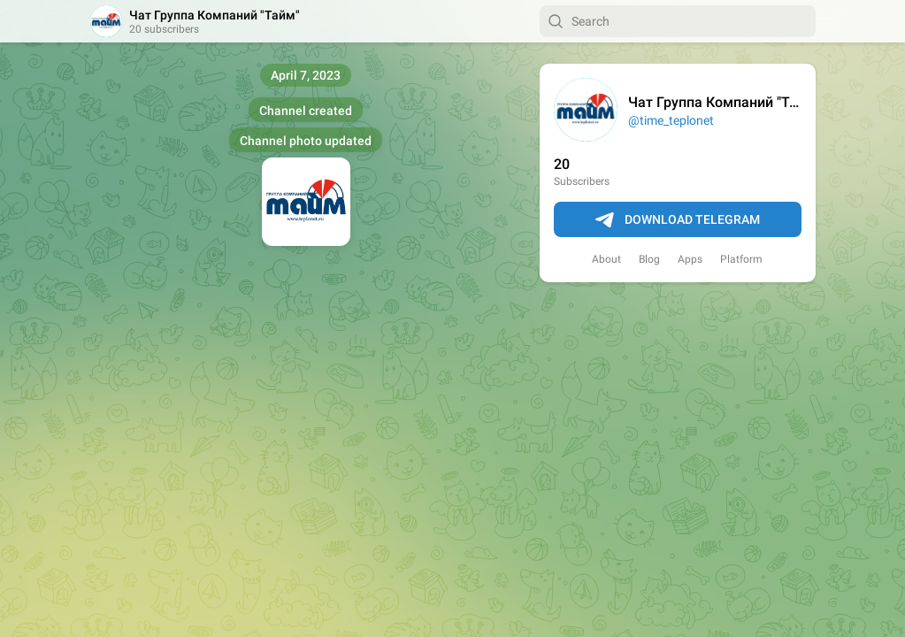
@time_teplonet (671, 120)
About (606, 259)
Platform (741, 259)
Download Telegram (677, 220)
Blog (649, 259)
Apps (690, 259)
